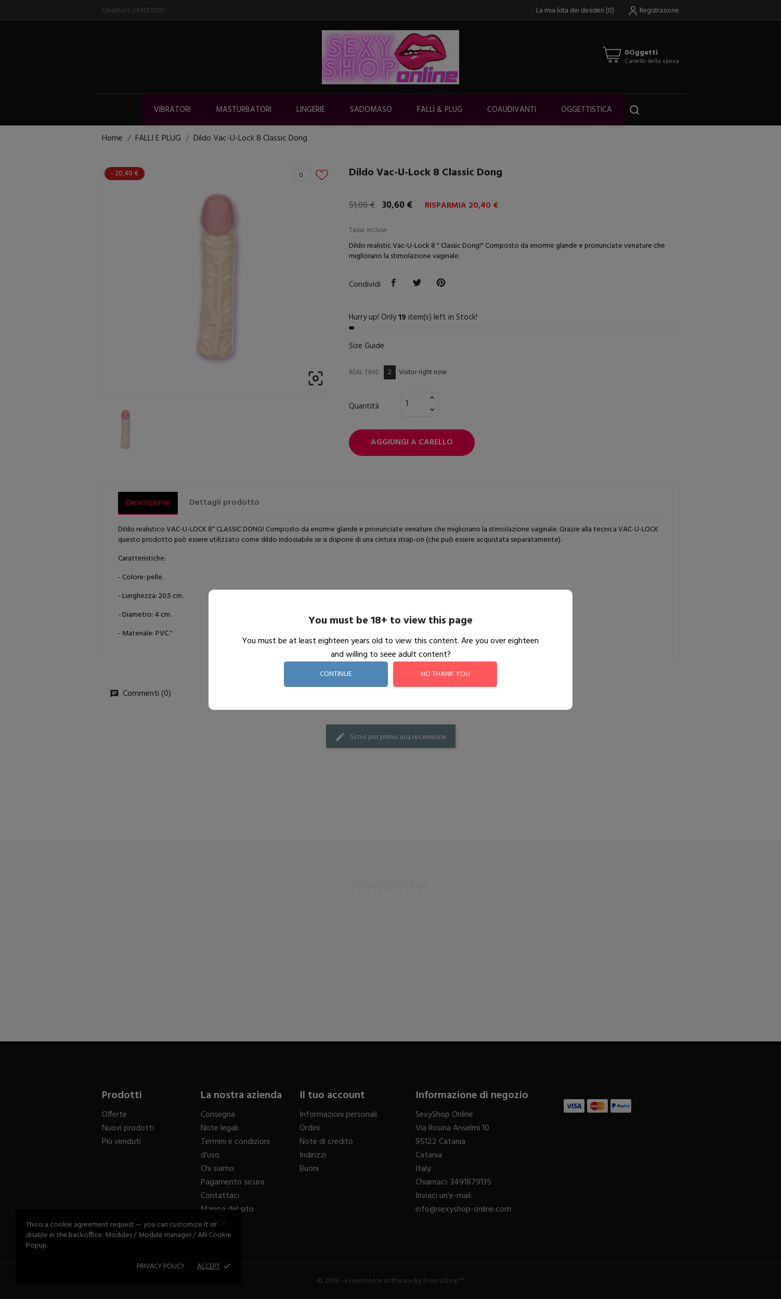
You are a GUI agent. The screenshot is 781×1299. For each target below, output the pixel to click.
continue (336, 674)
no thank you (445, 674)
